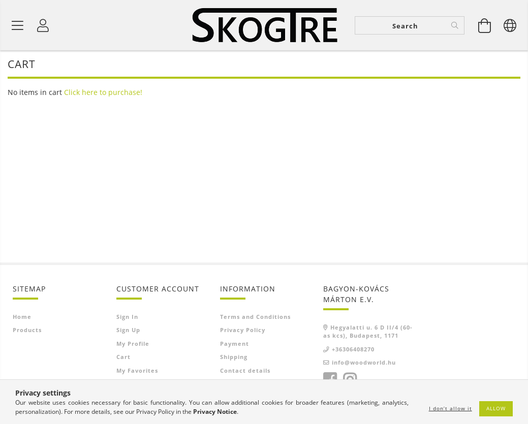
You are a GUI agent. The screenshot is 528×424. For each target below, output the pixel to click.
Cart (123, 357)
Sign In (127, 316)
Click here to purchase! (103, 92)
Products (27, 330)
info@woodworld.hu (364, 362)
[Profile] (43, 25)
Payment (234, 343)
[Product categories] (18, 25)
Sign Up (128, 330)
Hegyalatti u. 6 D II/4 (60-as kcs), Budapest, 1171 (368, 331)
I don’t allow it (450, 408)
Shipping (233, 357)
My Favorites (137, 370)
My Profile (132, 343)
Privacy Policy (242, 330)
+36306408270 (353, 349)
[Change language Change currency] (510, 25)
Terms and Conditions (255, 316)
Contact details (245, 370)
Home (22, 316)
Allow (496, 408)
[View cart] (485, 25)
